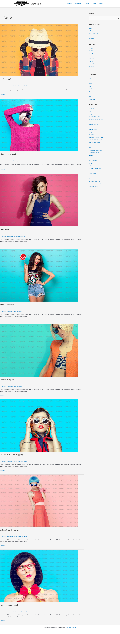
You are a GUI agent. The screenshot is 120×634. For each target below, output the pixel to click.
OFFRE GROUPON (93, 160)
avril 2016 (91, 56)
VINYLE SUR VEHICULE (94, 186)
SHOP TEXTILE (92, 171)
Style (27, 85)
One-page (91, 163)
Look (20, 236)
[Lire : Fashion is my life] (39, 350)
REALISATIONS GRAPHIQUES (96, 168)
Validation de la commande (96, 184)
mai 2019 (91, 48)
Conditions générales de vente (96, 119)
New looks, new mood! (10, 605)
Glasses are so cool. (9, 154)
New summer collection (10, 304)
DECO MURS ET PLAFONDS (96, 127)
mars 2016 (91, 58)
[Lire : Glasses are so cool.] (39, 125)
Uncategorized (92, 99)
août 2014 (91, 69)
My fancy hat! (6, 79)
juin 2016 (91, 51)
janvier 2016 (92, 64)
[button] (104, 3)
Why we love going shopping (12, 455)
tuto (90, 179)
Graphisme (73, 3)
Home (90, 145)
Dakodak (35, 3)
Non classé (22, 85)
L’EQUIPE (91, 155)
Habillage (88, 3)
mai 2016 (91, 53)
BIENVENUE (92, 109)
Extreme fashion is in (94, 36)
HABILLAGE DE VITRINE (95, 142)
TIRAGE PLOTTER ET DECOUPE (97, 176)
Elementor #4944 (93, 129)
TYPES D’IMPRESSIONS (95, 181)
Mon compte (92, 158)
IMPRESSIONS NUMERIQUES (96, 150)
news (90, 91)
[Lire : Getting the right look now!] (39, 500)
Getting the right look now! (11, 530)
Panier (90, 166)
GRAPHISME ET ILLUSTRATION (97, 137)
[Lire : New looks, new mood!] (39, 575)
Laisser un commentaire (8, 85)
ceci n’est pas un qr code (95, 116)
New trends (5, 229)
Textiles (95, 3)
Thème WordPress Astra (70, 627)
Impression (81, 3)
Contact (102, 3)
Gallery (90, 132)
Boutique (91, 114)
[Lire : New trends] (39, 200)
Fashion (17, 85)
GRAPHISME (92, 135)
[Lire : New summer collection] (39, 275)
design (90, 81)
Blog (90, 78)
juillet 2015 (91, 66)
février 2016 (92, 61)
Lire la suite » (3, 94)
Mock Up (91, 89)
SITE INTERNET (93, 173)
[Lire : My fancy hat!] (39, 49)
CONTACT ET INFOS (94, 124)
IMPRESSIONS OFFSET (94, 153)
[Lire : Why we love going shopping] (39, 425)
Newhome (91, 28)
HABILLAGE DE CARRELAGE (96, 140)
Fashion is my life (7, 380)
